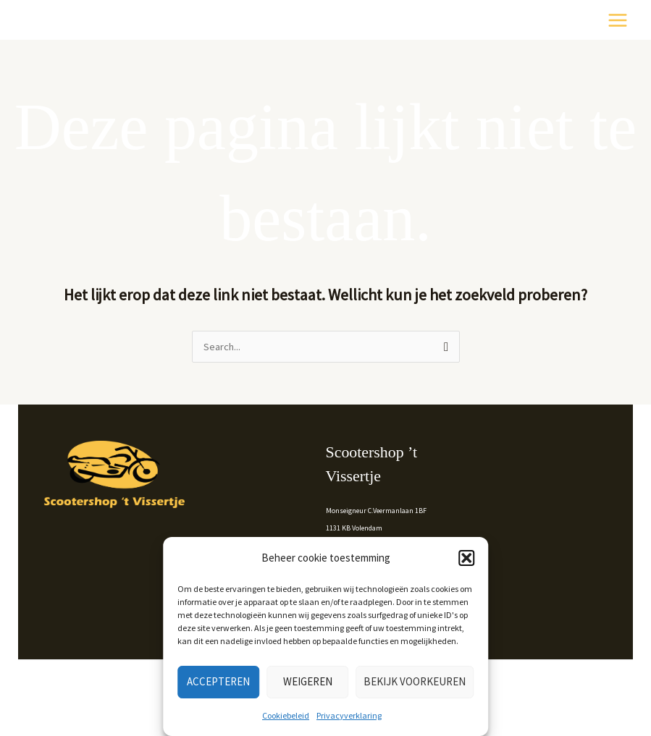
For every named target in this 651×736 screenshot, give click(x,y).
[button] (466, 558)
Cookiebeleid (285, 715)
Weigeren (307, 681)
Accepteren (218, 681)
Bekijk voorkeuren (415, 681)
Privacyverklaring (349, 715)
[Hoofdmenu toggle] (618, 20)
